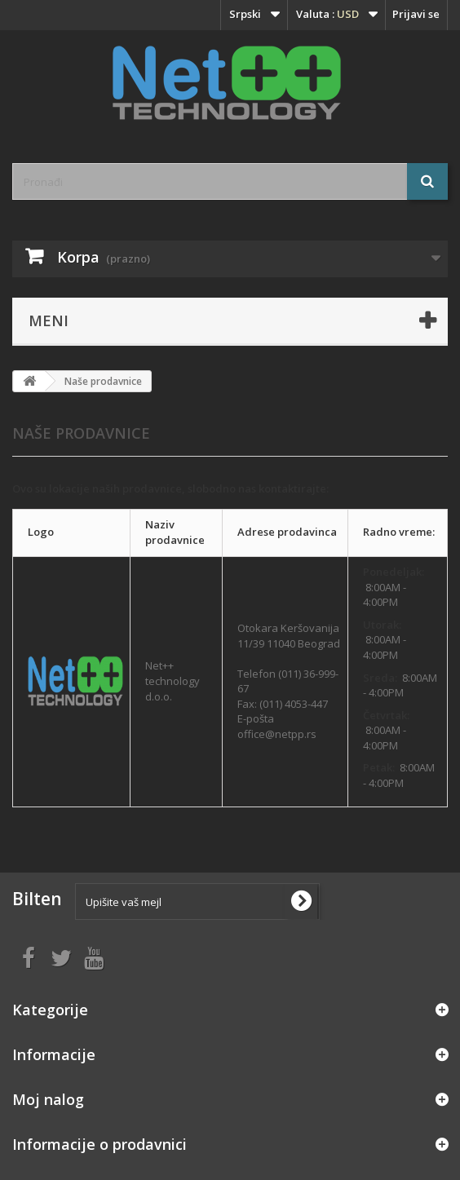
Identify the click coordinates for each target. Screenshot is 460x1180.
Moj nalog (48, 1099)
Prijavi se (416, 14)
